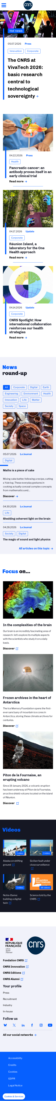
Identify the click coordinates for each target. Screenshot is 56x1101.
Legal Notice (15, 1085)
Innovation (11, 399)
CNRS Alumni (11, 979)
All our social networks (15, 1035)
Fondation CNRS (13, 960)
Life (24, 399)
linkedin (23, 1025)
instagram (41, 1025)
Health (47, 393)
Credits (12, 1065)
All (6, 387)
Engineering (11, 393)
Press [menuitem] (6, 992)
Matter (36, 399)
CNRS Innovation (14, 966)
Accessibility (15, 1058)
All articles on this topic (34, 548)
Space (22, 406)
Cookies (12, 1071)
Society (9, 406)
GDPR (11, 1078)
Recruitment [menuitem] (10, 999)
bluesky (5, 1025)
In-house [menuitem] (8, 1011)
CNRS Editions (12, 972)
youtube (50, 1025)
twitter (14, 1025)
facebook (32, 1025)
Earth (46, 387)
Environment (31, 393)
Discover (9, 496)
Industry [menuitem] (7, 1005)
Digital (33, 387)
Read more (16, 181)
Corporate (19, 387)
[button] (14, 1096)
